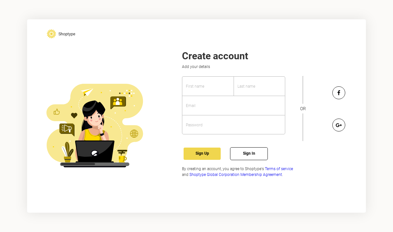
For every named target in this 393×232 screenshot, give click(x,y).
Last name (246, 86)
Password (194, 125)
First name (195, 86)
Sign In (249, 153)
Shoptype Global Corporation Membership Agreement (235, 174)
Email (191, 105)
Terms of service (279, 169)
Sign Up (202, 153)
